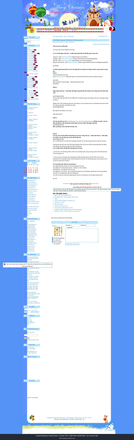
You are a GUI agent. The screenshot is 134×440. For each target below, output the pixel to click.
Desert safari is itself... (29, 236)
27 (33, 172)
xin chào (26, 223)
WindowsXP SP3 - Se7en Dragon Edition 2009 (66, 197)
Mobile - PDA (27, 90)
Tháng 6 (26, 127)
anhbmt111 (71, 42)
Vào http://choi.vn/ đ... (29, 248)
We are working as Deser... (31, 235)
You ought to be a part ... (30, 232)
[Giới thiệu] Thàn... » (104, 36)
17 (26, 170)
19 (31, 170)
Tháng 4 (26, 112)
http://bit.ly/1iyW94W (67, 60)
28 (35, 172)
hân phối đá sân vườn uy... (31, 191)
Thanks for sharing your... (30, 230)
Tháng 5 (30, 125)
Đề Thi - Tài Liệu (28, 92)
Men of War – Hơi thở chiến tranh (63, 195)
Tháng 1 (26, 115)
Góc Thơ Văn (27, 55)
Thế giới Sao (27, 64)
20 (33, 170)
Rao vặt (26, 97)
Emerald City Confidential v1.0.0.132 (64, 207)
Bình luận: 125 (27, 319)
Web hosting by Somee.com (67, 438)
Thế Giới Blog (27, 69)
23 (24, 172)
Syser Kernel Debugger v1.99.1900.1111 (65, 200)
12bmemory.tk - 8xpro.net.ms (74, 417)
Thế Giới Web (27, 67)
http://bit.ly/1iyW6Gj (67, 57)
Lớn (98, 44)
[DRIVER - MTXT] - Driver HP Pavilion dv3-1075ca (67, 211)
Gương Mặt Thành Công (30, 99)
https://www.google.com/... (30, 224)
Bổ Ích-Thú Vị (27, 84)
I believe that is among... (30, 229)
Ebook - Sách (27, 94)
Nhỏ (108, 44)
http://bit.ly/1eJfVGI (61, 76)
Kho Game (27, 86)
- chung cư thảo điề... (29, 238)
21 (35, 170)
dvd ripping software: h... (30, 239)
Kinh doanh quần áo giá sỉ (30, 208)
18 (29, 170)
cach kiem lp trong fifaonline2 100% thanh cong (31, 297)
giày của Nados (28, 213)
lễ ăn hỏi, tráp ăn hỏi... (29, 187)
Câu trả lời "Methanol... (30, 221)
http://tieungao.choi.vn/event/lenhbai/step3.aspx (80, 121)
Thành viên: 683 (28, 321)
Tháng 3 (35, 124)
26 (31, 172)
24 (26, 172)
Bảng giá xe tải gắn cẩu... (30, 194)
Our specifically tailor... (29, 226)
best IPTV (26, 215)
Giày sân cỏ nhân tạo (29, 200)
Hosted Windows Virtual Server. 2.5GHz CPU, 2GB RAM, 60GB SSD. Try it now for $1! (67, 436)
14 (35, 169)
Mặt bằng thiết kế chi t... (30, 180)
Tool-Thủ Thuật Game (29, 87)
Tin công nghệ (27, 50)
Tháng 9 (26, 128)
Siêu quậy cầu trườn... (29, 246)
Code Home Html (28, 82)
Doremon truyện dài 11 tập (61, 206)
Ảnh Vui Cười (27, 60)
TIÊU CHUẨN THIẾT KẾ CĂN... (32, 201)
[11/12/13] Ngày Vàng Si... (30, 243)
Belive (56, 198)
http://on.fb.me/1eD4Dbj (68, 58)
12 (31, 169)
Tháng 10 (35, 107)
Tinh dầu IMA (27, 211)
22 (37, 170)
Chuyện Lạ (27, 51)
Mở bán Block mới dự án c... (31, 189)
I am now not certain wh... (30, 233)
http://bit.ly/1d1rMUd (74, 62)
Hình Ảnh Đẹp (27, 62)
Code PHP (26, 79)
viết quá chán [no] (28, 241)
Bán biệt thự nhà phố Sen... (31, 184)
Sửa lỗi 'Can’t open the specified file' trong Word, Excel (32, 293)
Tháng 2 (30, 119)
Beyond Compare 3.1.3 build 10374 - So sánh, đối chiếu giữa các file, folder (31, 278)
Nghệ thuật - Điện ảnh (29, 53)
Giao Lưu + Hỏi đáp (29, 95)
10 (26, 169)
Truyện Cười (27, 57)
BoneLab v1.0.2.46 (59, 202)
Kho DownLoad (28, 65)
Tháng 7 (26, 107)
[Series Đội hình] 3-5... (29, 244)
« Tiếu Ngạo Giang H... (58, 36)
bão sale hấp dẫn (59, 204)
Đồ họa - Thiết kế (28, 76)
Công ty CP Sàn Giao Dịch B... (32, 206)
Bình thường (103, 44)
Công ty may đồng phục (30, 185)
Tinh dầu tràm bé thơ (29, 198)
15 (37, 169)
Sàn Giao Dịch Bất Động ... (31, 210)
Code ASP (26, 78)
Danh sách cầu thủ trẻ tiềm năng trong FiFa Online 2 (31, 257)
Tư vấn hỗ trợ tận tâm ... (30, 182)
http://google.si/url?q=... (30, 227)
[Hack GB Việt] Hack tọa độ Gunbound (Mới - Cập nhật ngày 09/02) (31, 287)
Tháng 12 (31, 109)
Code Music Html (28, 81)
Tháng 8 (30, 107)
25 (29, 172)
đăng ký (40, 264)
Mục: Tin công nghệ (69, 36)
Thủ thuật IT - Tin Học (29, 70)
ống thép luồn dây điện (30, 196)
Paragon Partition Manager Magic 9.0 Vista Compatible (68, 209)
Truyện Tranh (27, 58)
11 (29, 169)
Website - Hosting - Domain (31, 73)
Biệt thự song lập (28, 192)
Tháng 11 (26, 109)
